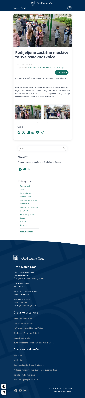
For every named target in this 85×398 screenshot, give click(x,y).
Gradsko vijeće (26, 204)
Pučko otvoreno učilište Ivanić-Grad (29, 328)
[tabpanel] (28, 112)
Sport (22, 218)
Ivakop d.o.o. (19, 355)
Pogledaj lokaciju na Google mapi (29, 278)
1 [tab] (37, 122)
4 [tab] (48, 122)
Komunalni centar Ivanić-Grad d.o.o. (29, 365)
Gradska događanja (28, 200)
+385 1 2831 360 (20, 302)
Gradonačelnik (39, 67)
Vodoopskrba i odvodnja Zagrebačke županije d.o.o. (35, 370)
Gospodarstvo (26, 193)
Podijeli (61, 72)
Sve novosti (25, 186)
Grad (30, 67)
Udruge (23, 225)
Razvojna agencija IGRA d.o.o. (26, 379)
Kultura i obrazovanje (55, 67)
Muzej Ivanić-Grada (22, 338)
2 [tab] (41, 122)
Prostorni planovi (27, 214)
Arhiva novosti (26, 232)
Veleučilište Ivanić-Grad (23, 323)
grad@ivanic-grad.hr (27, 305)
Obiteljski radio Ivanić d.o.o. (25, 375)
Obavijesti (24, 211)
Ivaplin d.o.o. (19, 360)
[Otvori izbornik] (69, 8)
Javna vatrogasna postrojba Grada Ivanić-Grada (34, 343)
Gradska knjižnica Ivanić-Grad (26, 333)
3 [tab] (44, 122)
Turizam (23, 221)
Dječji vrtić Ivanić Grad (23, 318)
